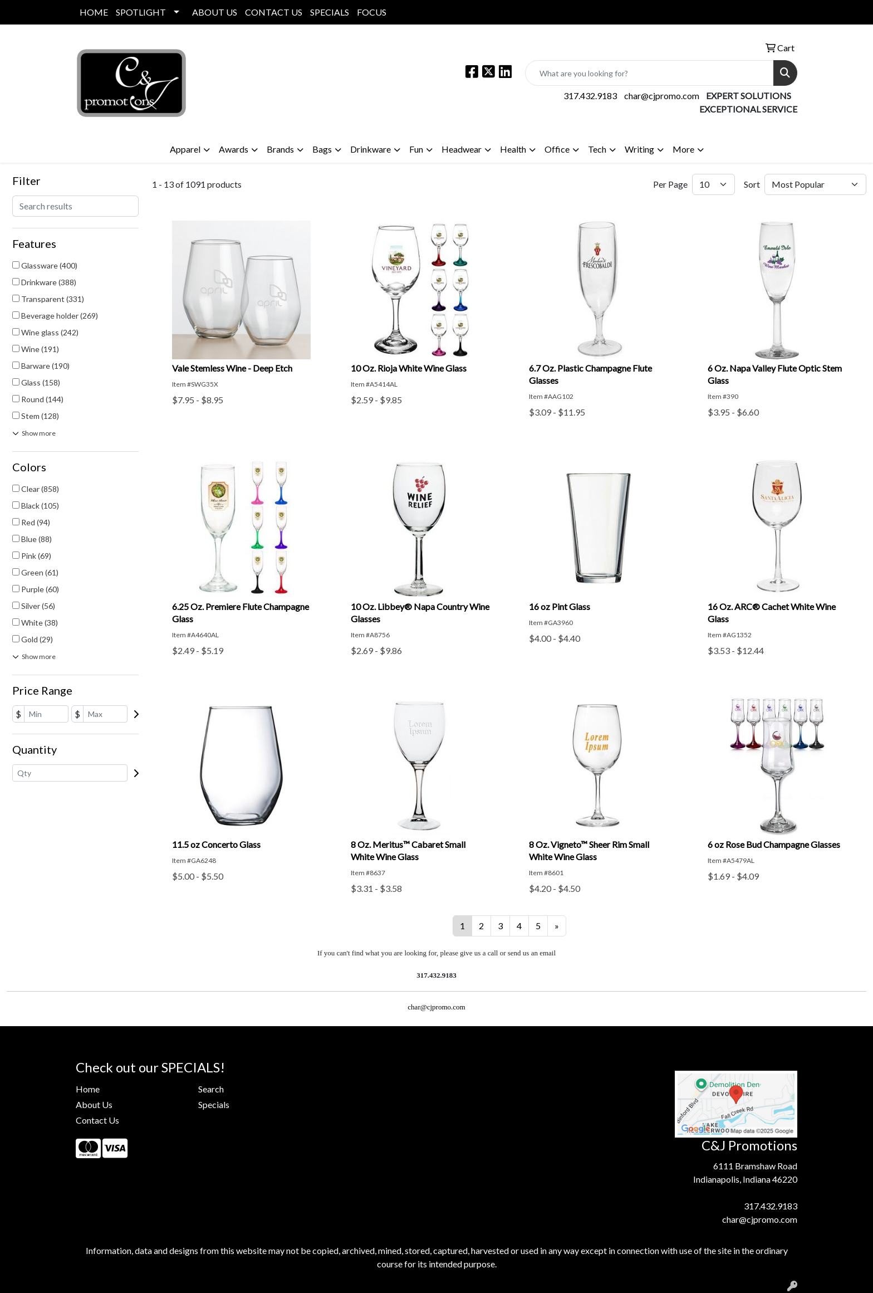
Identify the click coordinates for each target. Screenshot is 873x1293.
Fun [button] (416, 149)
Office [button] (557, 149)
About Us (94, 1104)
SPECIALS (329, 12)
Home (88, 1089)
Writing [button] (639, 149)
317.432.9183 (590, 95)
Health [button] (513, 149)
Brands (280, 149)
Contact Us (97, 1120)
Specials (213, 1104)
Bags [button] (322, 149)
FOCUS (371, 12)
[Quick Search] (649, 73)
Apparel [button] (185, 149)
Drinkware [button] (370, 149)
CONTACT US (273, 12)
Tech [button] (597, 149)
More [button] (683, 149)
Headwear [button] (462, 149)
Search (211, 1089)
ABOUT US (214, 12)
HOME (94, 12)
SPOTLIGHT (141, 12)
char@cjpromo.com (661, 95)
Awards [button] (233, 149)
